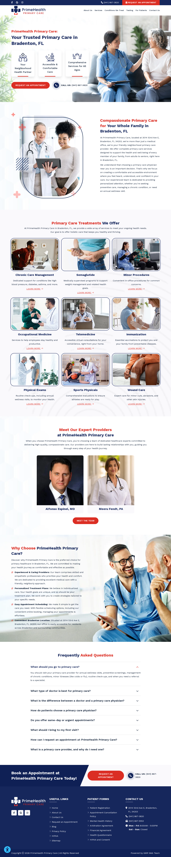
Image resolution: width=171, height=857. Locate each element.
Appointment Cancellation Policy (102, 814)
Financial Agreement (99, 830)
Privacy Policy (57, 831)
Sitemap (54, 840)
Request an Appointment (30, 85)
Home (53, 808)
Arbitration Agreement (100, 825)
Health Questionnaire (100, 835)
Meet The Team (85, 520)
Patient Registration (99, 808)
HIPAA (53, 836)
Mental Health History (100, 821)
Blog (52, 826)
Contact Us (154, 10)
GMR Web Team (151, 853)
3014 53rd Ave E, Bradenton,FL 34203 (142, 810)
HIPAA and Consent (99, 839)
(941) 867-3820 (136, 816)
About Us (88, 10)
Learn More (34, 289)
